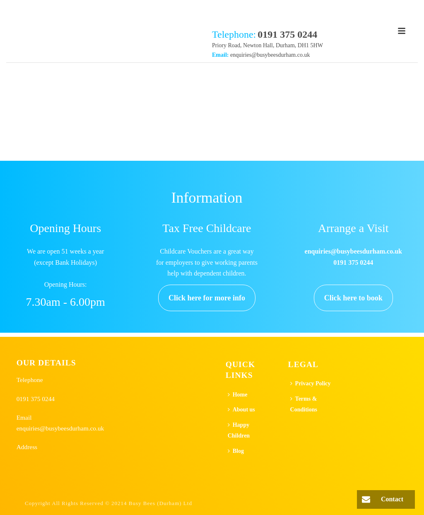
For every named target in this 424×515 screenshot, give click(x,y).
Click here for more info (207, 298)
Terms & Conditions (303, 404)
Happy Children (239, 430)
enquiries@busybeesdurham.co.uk (270, 55)
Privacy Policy (310, 383)
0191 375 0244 (36, 398)
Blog (236, 451)
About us (241, 409)
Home (238, 395)
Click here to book (353, 298)
